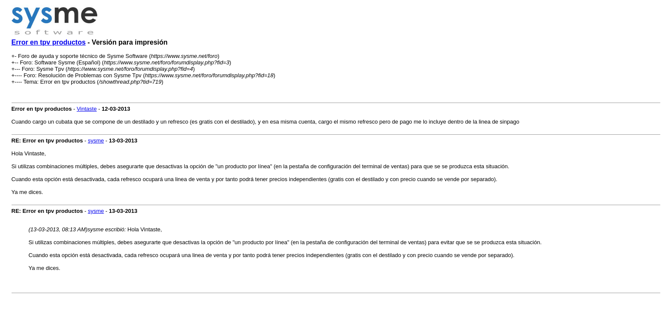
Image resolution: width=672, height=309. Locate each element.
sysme (96, 140)
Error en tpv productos (49, 42)
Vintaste (87, 109)
